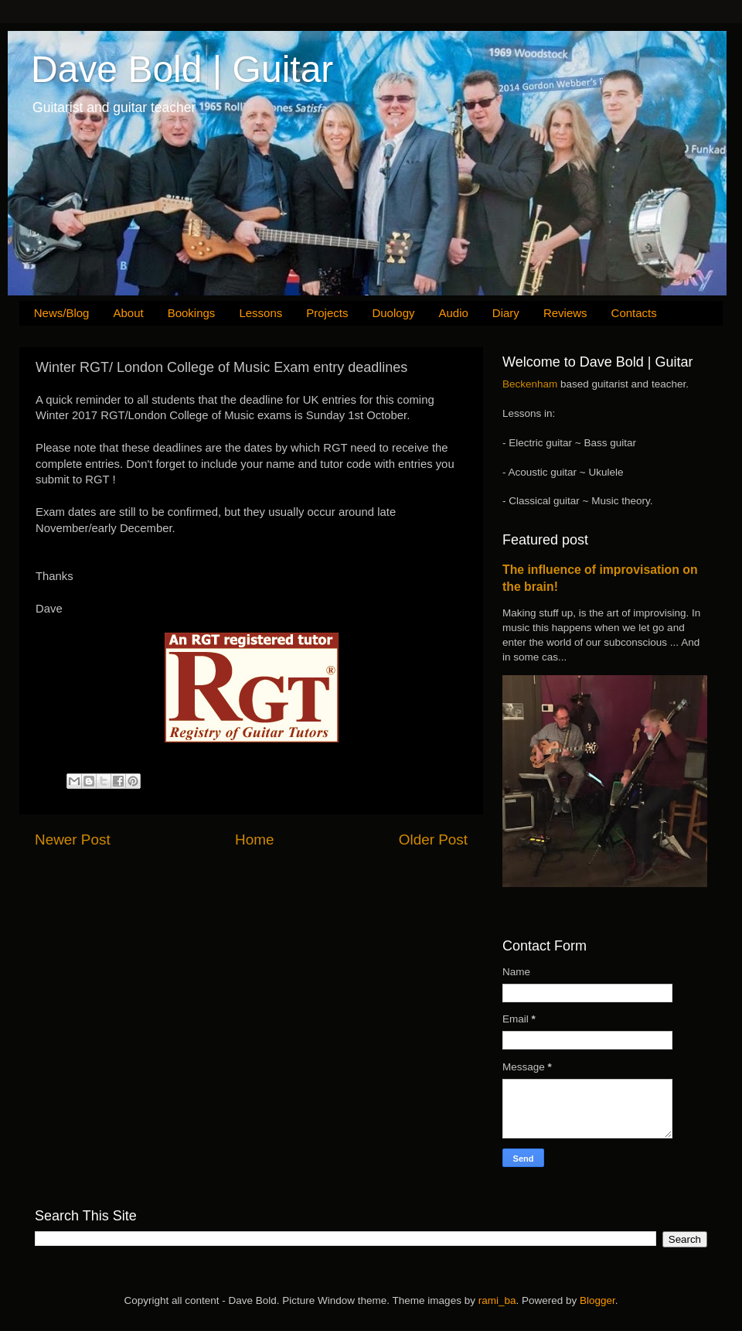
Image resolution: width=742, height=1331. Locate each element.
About (128, 312)
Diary (505, 312)
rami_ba (497, 1300)
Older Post (433, 839)
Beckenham (529, 384)
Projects (327, 312)
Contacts (634, 312)
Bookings (192, 312)
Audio (453, 312)
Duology (393, 312)
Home (254, 839)
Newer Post (73, 839)
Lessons (260, 312)
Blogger (597, 1300)
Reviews (565, 312)
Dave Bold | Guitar (182, 69)
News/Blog (62, 312)
